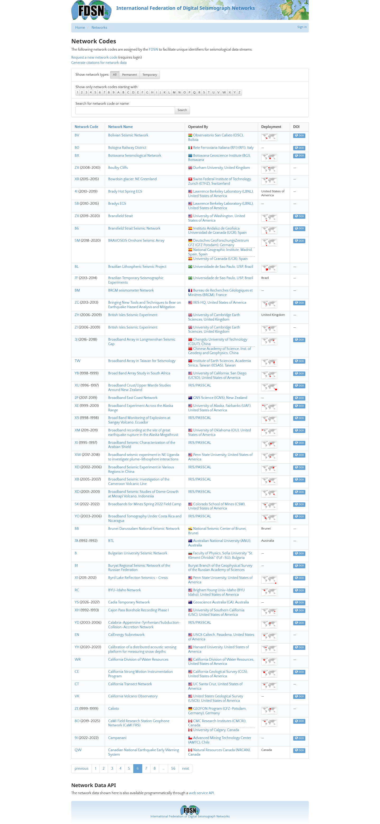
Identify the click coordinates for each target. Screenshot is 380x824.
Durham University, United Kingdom (219, 168)
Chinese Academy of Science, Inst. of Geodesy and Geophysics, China (219, 351)
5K (77, 504)
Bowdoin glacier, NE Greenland (132, 179)
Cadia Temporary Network (129, 602)
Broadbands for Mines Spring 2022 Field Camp (144, 504)
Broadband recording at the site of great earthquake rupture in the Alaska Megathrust (143, 432)
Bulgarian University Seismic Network (137, 553)
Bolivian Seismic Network (128, 135)
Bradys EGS (117, 204)
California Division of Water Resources (138, 660)
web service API (201, 793)
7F (76, 278)
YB (77, 373)
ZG (77, 303)
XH (77, 610)
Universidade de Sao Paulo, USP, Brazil (220, 267)
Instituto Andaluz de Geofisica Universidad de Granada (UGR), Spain (217, 230)
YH (77, 647)
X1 (76, 578)
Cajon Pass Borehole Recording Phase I (138, 610)
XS (77, 418)
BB (77, 529)
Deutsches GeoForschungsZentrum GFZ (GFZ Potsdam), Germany (218, 243)
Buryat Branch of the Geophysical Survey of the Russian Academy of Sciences (220, 568)
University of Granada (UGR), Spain (218, 259)
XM (77, 430)
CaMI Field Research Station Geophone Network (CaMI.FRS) (138, 723)
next (185, 768)
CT (77, 684)
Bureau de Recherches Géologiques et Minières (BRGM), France (220, 292)
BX (77, 156)
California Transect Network (130, 684)
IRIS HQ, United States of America (217, 303)
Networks (99, 28)
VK (77, 696)
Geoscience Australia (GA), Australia (218, 602)
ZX (77, 168)
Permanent (129, 75)
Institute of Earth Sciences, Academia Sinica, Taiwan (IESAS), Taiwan (219, 363)
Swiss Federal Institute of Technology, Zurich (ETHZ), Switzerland (219, 181)
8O (77, 721)
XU (77, 385)
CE (77, 672)
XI (76, 443)
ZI (76, 327)
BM (77, 290)
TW (77, 361)
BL (77, 267)
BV (77, 135)
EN (77, 635)
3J (76, 339)
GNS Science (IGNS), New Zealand (217, 398)
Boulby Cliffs (118, 168)
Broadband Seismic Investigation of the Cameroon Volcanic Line (138, 481)
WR (78, 660)
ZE (77, 709)
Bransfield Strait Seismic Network (134, 228)
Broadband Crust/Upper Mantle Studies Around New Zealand (139, 387)
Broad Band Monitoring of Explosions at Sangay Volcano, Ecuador (139, 420)
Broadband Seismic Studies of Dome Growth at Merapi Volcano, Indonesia (143, 494)
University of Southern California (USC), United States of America (216, 612)
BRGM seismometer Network (131, 290)
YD (77, 623)
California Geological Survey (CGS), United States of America (218, 674)
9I (76, 738)
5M (77, 241)
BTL (111, 541)
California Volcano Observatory (133, 696)
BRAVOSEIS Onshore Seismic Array (136, 241)
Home (80, 28)
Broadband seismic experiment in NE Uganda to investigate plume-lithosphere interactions (143, 457)
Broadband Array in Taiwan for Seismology (141, 361)
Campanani (117, 738)
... (163, 768)
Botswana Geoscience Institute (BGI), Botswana (219, 158)
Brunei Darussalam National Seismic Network (144, 529)
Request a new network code (94, 57)
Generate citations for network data (99, 63)
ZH (77, 315)
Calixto (113, 709)
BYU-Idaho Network (124, 590)
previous (81, 768)
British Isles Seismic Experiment (132, 315)
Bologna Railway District (127, 148)
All (115, 75)
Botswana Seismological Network (134, 156)
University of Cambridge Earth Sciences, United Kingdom (214, 317)
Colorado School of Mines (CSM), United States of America (216, 506)
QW (78, 750)
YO (77, 516)
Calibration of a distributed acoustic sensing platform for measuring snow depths (142, 649)
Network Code (86, 127)
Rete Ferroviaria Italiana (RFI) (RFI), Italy (221, 148)
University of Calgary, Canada (213, 730)
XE (77, 406)
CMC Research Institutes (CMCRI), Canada (217, 723)
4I (76, 191)
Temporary (149, 75)
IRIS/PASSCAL (199, 385)
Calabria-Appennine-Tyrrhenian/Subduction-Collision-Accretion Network (144, 625)
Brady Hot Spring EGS (125, 191)
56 (173, 768)
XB (77, 479)
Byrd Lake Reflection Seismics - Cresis (138, 578)
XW (78, 455)
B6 (77, 228)
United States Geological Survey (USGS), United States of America (215, 698)
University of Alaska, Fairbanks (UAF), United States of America (219, 408)
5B (77, 204)
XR (77, 179)
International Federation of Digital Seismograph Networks (190, 816)
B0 (77, 148)
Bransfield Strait (120, 216)
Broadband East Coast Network (133, 398)
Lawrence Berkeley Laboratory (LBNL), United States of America (221, 193)
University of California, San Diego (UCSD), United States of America (217, 375)
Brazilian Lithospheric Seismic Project (137, 267)
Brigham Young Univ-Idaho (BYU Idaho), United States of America (216, 592)
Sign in (302, 27)
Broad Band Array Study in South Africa (139, 373)
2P (76, 398)
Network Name (120, 127)
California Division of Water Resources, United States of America (221, 662)
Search (182, 110)
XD (77, 467)
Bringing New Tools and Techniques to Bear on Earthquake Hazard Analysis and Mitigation (144, 305)
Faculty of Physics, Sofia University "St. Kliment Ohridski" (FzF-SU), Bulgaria (220, 555)
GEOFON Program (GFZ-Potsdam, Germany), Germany (217, 711)
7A (76, 541)
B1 (76, 566)
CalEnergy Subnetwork (126, 635)
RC (77, 590)
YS (77, 602)
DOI (299, 135)
